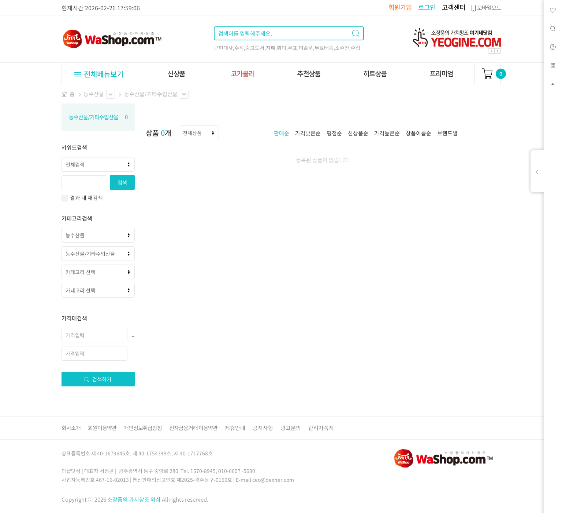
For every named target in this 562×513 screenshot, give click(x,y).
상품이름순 (418, 133)
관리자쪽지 (321, 428)
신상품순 (358, 133)
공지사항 (263, 428)
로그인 (427, 7)
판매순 (281, 133)
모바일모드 (485, 8)
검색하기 (97, 379)
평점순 (334, 133)
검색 (122, 182)
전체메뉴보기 (98, 74)
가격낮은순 (308, 133)
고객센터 (453, 7)
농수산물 (93, 94)
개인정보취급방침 (143, 428)
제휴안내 (235, 428)
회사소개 (71, 428)
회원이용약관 (102, 428)
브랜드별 (447, 133)
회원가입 (400, 7)
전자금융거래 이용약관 (193, 428)
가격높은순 (387, 133)
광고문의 (290, 428)
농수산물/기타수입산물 (151, 94)
